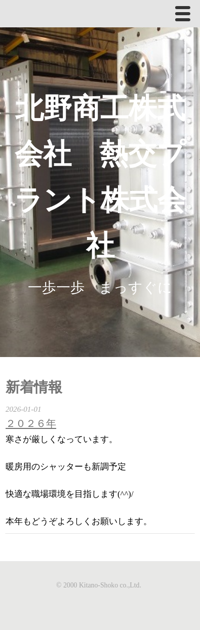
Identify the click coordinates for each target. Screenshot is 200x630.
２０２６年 (31, 423)
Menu (185, 16)
